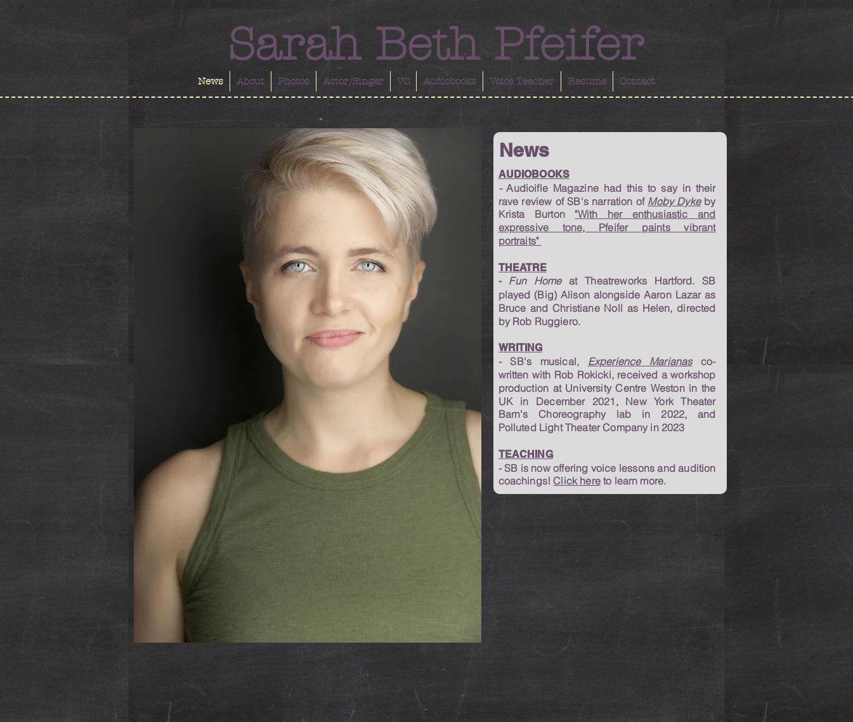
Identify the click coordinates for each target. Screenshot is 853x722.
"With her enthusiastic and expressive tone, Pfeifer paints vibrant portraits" (607, 227)
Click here (577, 480)
